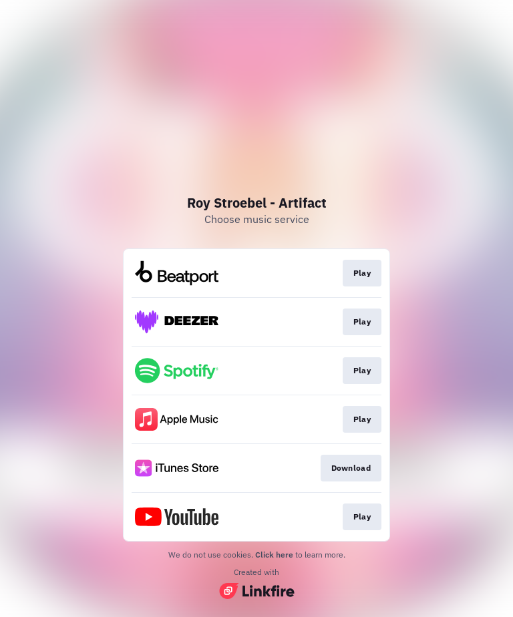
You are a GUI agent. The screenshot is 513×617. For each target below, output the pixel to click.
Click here (274, 555)
